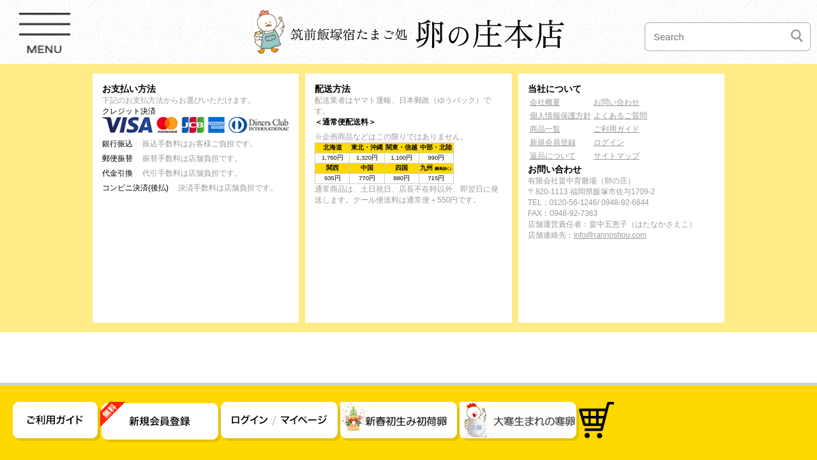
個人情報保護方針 (560, 115)
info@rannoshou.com (610, 235)
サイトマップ (617, 155)
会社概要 (545, 102)
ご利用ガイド (617, 129)
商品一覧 (545, 129)
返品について (553, 155)
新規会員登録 (553, 142)
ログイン (609, 142)
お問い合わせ (617, 102)
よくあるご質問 (620, 115)
